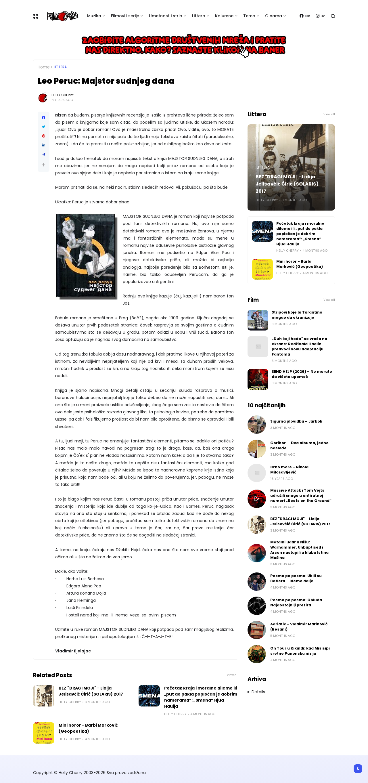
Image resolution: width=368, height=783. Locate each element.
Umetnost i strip (165, 16)
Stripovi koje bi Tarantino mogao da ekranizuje (297, 315)
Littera (198, 16)
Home (44, 67)
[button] (43, 164)
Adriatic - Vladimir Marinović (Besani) (299, 627)
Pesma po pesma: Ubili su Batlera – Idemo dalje (296, 578)
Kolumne (224, 16)
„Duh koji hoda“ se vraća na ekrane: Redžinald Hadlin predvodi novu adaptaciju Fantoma (299, 346)
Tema (249, 16)
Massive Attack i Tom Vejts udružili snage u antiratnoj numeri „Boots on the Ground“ (300, 495)
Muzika (94, 16)
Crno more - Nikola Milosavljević (289, 470)
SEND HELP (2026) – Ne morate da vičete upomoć (302, 374)
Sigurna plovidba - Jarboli (296, 421)
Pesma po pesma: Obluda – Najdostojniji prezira (297, 602)
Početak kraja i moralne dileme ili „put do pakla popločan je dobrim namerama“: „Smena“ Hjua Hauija (200, 697)
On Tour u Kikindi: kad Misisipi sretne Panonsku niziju (300, 651)
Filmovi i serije (125, 16)
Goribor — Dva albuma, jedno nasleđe (299, 445)
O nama (273, 16)
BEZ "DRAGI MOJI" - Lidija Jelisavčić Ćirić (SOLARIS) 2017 (91, 691)
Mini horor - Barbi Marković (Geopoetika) (88, 728)
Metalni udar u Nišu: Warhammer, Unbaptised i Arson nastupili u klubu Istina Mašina (299, 550)
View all (232, 675)
